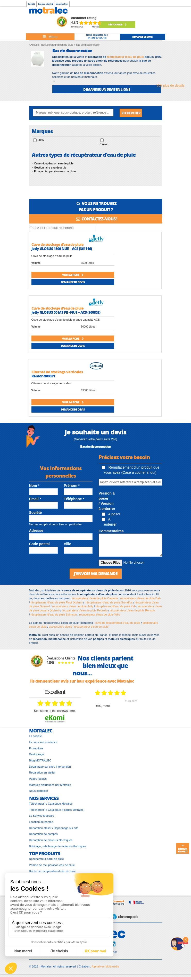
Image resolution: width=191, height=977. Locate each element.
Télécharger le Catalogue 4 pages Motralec (56, 810)
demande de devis (142, 37)
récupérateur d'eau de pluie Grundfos (109, 602)
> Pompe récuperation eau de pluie (54, 172)
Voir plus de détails (170, 85)
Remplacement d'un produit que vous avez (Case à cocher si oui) (131, 470)
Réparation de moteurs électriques (50, 840)
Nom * (34, 486)
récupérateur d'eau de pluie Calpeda (95, 599)
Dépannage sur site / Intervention (50, 767)
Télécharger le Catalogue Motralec (51, 804)
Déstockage (117, 24)
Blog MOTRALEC (40, 760)
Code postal (39, 545)
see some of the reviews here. (55, 711)
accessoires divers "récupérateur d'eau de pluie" (79, 627)
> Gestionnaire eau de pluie (49, 168)
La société (35, 736)
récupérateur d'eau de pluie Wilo (99, 615)
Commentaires (111, 531)
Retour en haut (183, 848)
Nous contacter (38, 791)
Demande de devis (73, 282)
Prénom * (72, 486)
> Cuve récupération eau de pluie (52, 163)
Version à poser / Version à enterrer (107, 501)
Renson (104, 144)
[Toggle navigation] (50, 36)
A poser (111, 515)
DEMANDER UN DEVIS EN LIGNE (106, 89)
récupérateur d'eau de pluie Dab (140, 599)
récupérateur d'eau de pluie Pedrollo (84, 611)
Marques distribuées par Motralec (50, 785)
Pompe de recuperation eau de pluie (52, 865)
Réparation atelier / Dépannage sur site (53, 828)
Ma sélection (62, 4)
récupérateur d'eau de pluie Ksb (116, 607)
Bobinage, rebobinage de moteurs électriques (57, 846)
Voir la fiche (73, 275)
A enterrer (109, 522)
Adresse (36, 531)
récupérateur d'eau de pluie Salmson (54, 615)
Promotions (36, 748)
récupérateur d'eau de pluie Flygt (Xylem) (56, 602)
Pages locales (38, 779)
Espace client (45, 4)
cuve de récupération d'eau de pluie (117, 623)
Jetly (42, 140)
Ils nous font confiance (43, 742)
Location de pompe (41, 822)
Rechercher (130, 112)
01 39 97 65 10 (97, 38)
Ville (67, 545)
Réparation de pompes (43, 834)
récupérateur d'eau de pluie (125, 56)
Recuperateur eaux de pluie (46, 859)
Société (31, 4)
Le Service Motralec (41, 816)
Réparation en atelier (42, 773)
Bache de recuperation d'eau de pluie (52, 871)
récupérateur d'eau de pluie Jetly (72, 607)
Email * (35, 500)
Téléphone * (74, 500)
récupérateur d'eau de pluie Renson (132, 611)
